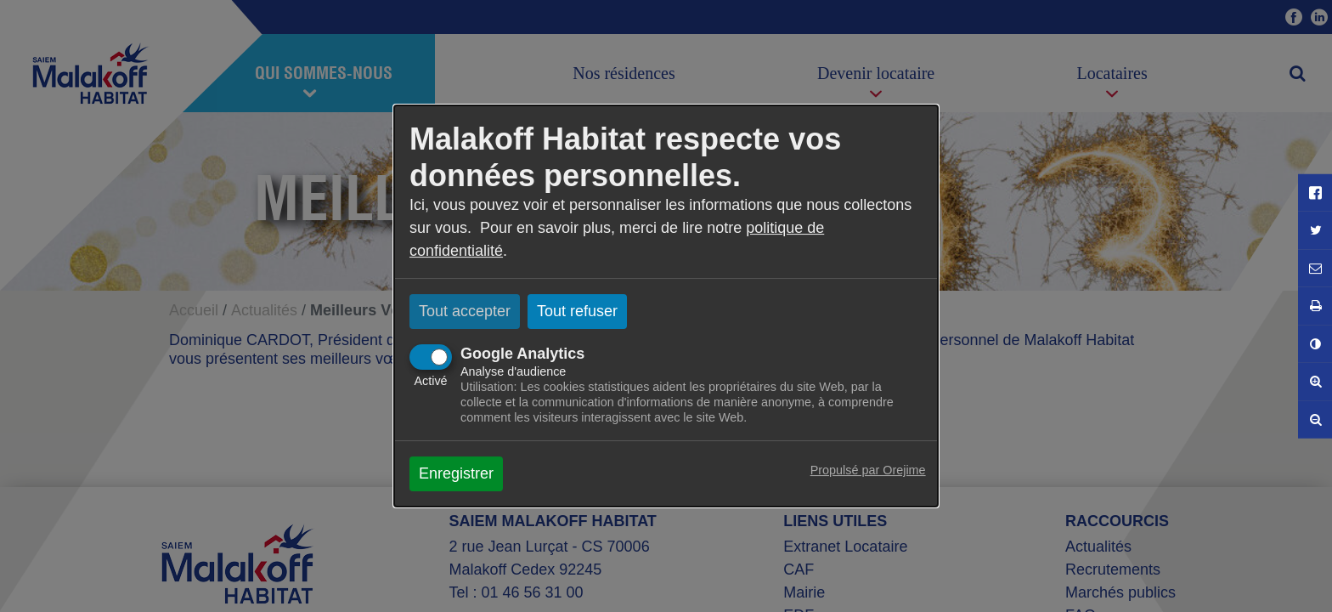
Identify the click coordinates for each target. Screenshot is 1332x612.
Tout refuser (577, 311)
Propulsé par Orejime (868, 470)
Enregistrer (456, 473)
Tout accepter (465, 311)
